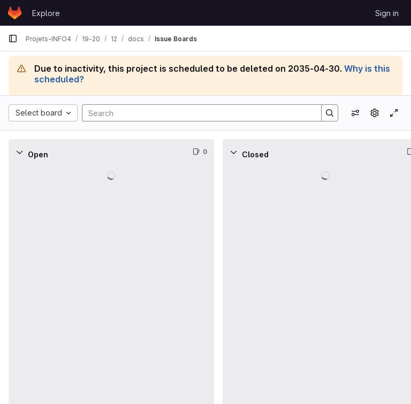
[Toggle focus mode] (393, 112)
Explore (46, 13)
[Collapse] (19, 152)
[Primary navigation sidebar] (12, 38)
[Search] (196, 112)
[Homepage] (15, 12)
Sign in (387, 13)
